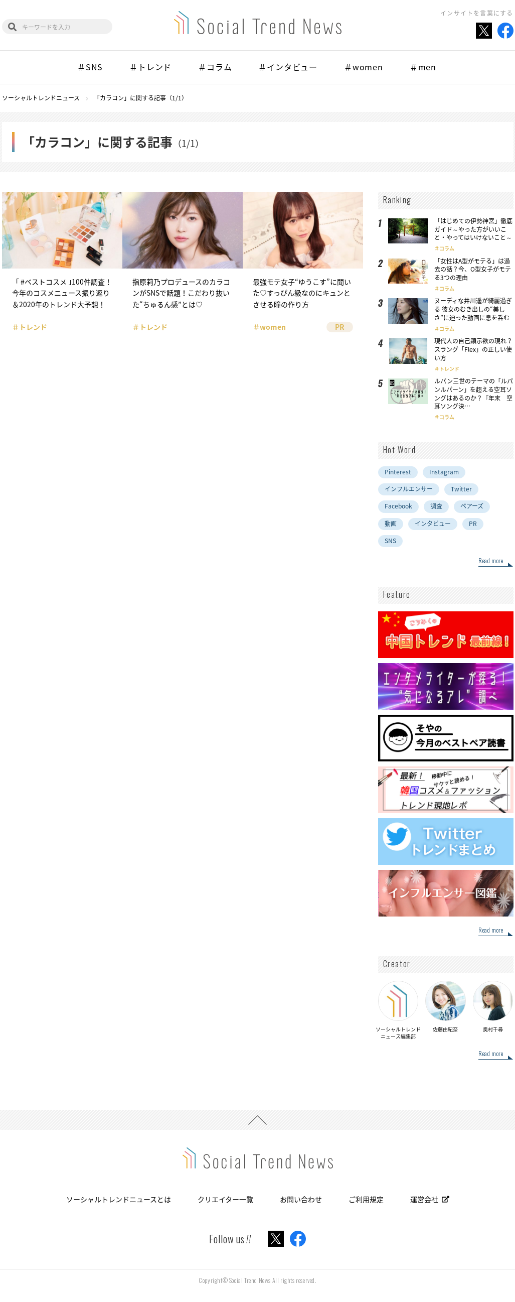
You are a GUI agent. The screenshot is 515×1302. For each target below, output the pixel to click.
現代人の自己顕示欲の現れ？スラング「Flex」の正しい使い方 (473, 349)
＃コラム (215, 67)
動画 (391, 523)
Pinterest (398, 471)
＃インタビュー (287, 67)
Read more (490, 561)
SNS (390, 540)
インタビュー (433, 523)
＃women (363, 67)
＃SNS (90, 67)
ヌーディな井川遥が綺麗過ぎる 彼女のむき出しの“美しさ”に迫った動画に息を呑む (473, 309)
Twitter (461, 488)
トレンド (449, 368)
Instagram (444, 471)
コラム (446, 248)
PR (473, 523)
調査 (436, 505)
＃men (423, 67)
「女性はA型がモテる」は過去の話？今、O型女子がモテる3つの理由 (472, 269)
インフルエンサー (409, 488)
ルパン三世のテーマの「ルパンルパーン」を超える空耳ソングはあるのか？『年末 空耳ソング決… (473, 393)
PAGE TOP (257, 1120)
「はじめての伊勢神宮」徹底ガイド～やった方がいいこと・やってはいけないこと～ (473, 229)
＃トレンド (150, 67)
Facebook (398, 505)
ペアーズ (471, 505)
